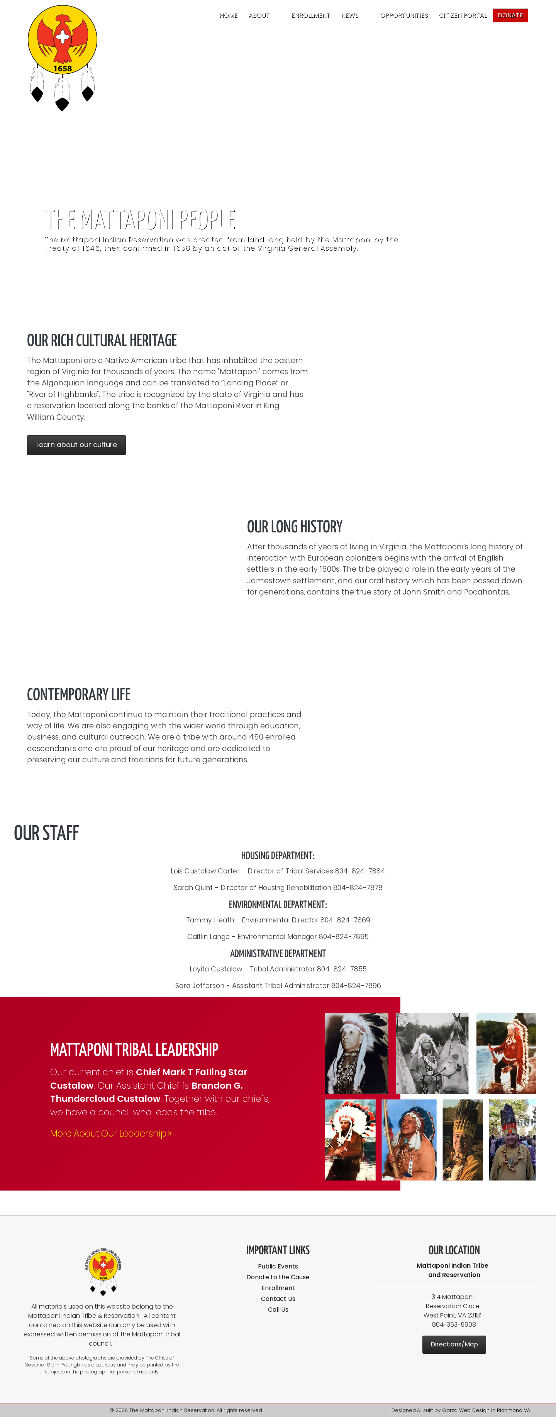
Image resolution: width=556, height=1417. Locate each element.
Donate (510, 15)
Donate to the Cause (278, 1277)
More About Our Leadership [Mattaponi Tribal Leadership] (111, 1133)
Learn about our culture (76, 444)
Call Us (278, 1309)
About (259, 15)
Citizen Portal (462, 15)
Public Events (278, 1266)
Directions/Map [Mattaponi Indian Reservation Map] (454, 1344)
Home (228, 15)
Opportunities (404, 15)
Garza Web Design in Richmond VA (486, 1410)
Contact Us (278, 1298)
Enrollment (310, 15)
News (349, 15)
